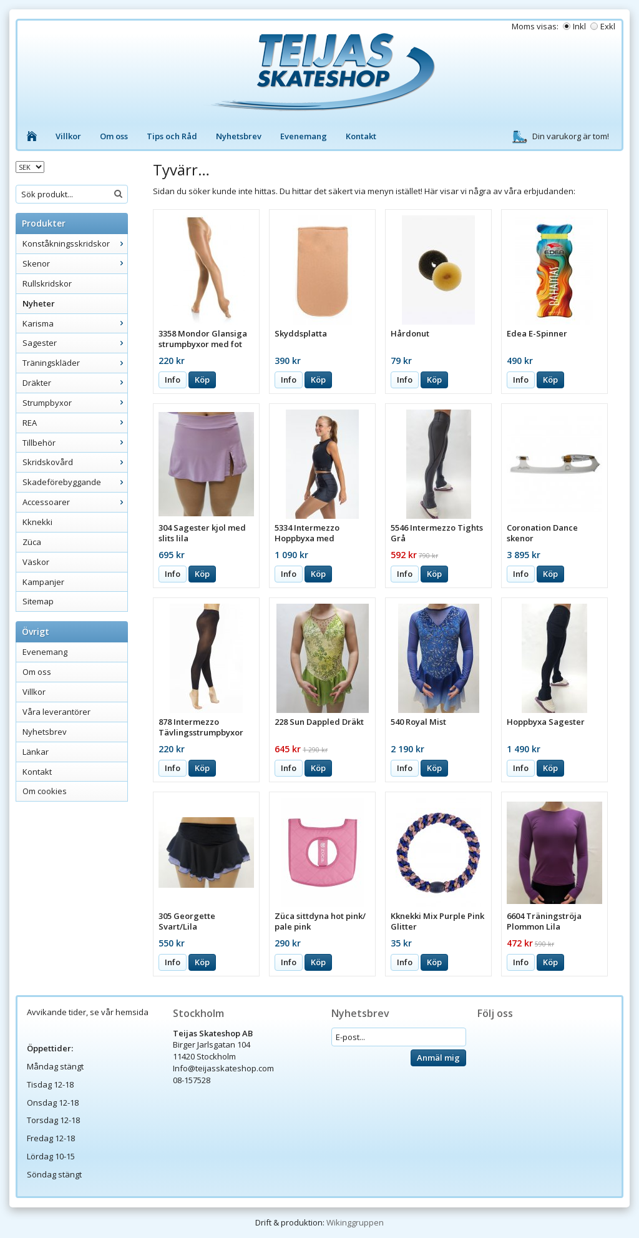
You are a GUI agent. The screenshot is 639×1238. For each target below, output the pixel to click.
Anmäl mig (438, 1057)
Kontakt (361, 136)
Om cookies (44, 791)
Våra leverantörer (56, 711)
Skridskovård (74, 462)
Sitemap (38, 601)
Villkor (68, 136)
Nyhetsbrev (238, 136)
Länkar (35, 751)
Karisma (74, 323)
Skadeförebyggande (74, 482)
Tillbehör (74, 442)
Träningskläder (74, 362)
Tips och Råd (172, 136)
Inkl (579, 26)
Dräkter (74, 382)
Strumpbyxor (74, 402)
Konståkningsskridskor (74, 243)
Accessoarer (74, 502)
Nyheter (38, 303)
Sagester (74, 342)
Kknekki (37, 522)
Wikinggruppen (355, 1222)
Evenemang (303, 136)
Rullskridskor (47, 283)
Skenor (74, 263)
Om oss (114, 136)
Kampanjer (43, 581)
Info (172, 379)
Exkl (607, 26)
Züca (31, 542)
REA (74, 422)
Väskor (35, 561)
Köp (202, 379)
